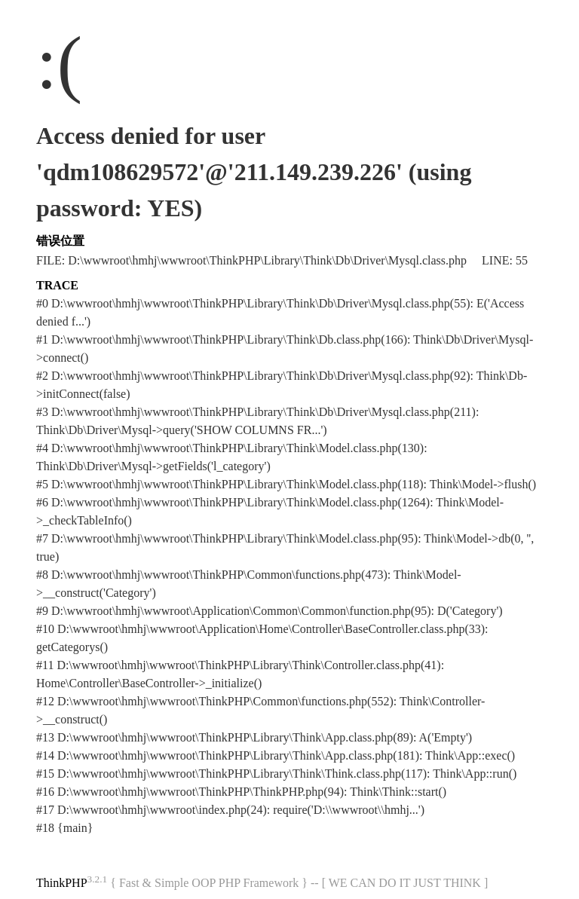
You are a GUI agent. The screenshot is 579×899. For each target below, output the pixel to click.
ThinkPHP (61, 882)
